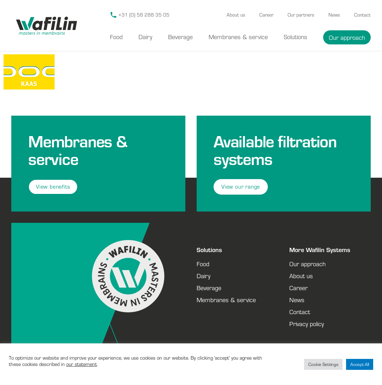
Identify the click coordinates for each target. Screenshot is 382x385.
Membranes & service (238, 36)
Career (266, 14)
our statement (81, 364)
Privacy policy (306, 323)
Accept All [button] (359, 364)
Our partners (301, 14)
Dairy (145, 36)
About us (236, 14)
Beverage (180, 36)
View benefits (53, 187)
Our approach (347, 37)
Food (116, 36)
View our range (240, 187)
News (334, 14)
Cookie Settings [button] (323, 364)
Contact (362, 14)
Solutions (295, 36)
